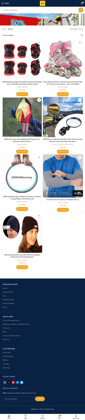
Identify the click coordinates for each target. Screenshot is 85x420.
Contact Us (7, 328)
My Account (7, 353)
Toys (4, 296)
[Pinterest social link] (13, 382)
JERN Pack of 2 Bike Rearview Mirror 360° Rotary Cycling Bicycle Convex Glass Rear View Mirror (62, 140)
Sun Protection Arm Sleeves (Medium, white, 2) (63, 200)
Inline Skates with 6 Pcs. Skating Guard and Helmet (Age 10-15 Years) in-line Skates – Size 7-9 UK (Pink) (62, 83)
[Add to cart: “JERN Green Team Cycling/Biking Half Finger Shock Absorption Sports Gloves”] (22, 152)
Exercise (24, 202)
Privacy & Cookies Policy (11, 320)
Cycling (24, 144)
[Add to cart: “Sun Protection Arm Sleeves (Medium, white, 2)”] (63, 210)
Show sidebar (9, 35)
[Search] (42, 10)
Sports (19, 87)
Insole (5, 307)
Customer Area (9, 349)
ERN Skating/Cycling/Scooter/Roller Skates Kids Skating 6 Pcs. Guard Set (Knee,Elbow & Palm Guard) (22, 83)
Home (4, 29)
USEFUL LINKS (8, 317)
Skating (24, 87)
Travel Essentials (68, 144)
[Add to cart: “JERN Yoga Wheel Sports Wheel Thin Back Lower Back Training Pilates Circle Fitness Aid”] (22, 209)
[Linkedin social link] (17, 382)
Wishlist (5, 360)
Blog (4, 332)
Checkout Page (8, 356)
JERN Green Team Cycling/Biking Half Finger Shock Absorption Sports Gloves (22, 140)
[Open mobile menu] (5, 3)
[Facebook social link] (5, 382)
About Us (6, 339)
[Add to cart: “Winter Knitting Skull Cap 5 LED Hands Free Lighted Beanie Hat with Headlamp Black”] (22, 267)
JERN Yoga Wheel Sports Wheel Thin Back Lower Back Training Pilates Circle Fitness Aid (22, 198)
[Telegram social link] (21, 382)
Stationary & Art (8, 292)
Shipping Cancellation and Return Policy (16, 324)
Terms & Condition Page (11, 336)
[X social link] (9, 382)
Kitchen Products (8, 303)
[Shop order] (81, 35)
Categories (42, 22)
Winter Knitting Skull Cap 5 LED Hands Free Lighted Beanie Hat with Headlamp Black (22, 256)
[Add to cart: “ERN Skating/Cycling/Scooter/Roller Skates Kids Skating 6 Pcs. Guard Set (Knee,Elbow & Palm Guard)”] (22, 94)
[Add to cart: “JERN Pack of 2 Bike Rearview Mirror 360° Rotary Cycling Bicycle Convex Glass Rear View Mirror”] (63, 152)
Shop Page (6, 368)
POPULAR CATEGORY (10, 284)
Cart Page (6, 364)
